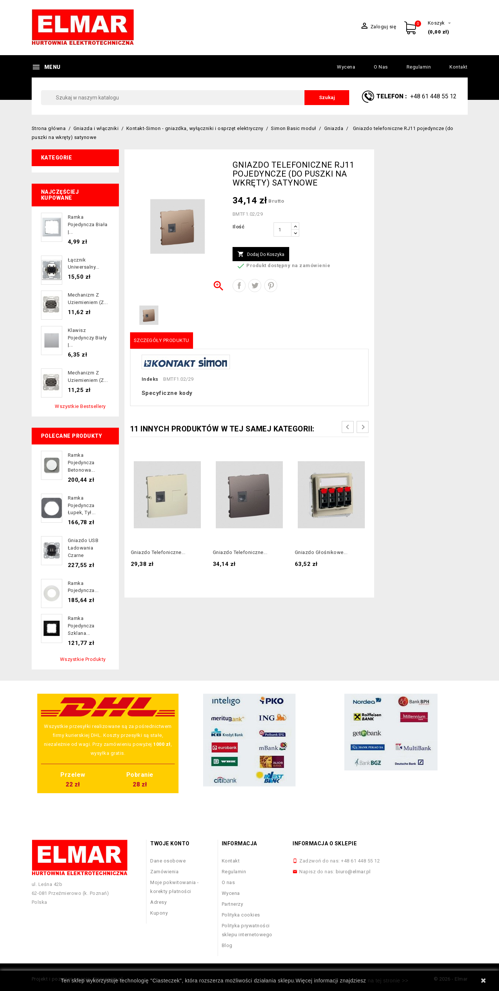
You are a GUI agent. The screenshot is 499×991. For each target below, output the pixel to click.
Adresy (158, 902)
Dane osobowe (168, 861)
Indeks (150, 379)
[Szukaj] (195, 97)
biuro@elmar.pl (353, 871)
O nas (381, 67)
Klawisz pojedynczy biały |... (87, 337)
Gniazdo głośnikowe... (321, 552)
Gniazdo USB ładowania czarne (83, 548)
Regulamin (419, 67)
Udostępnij (239, 285)
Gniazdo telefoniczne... (158, 552)
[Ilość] (282, 229)
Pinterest (271, 285)
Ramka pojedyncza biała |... (88, 224)
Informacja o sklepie (325, 843)
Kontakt (458, 67)
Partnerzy (232, 904)
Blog (227, 945)
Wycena (346, 67)
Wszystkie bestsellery (80, 406)
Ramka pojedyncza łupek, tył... (82, 505)
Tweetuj (255, 285)
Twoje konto (170, 843)
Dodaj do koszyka (260, 254)
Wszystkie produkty (83, 659)
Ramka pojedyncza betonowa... (81, 462)
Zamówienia (164, 871)
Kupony (159, 913)
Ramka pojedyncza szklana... (81, 625)
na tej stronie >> (388, 981)
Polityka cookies (241, 915)
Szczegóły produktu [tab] (161, 340)
